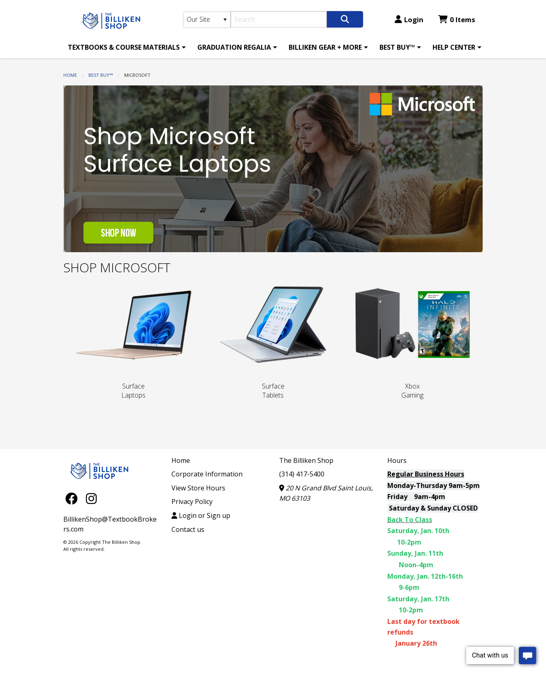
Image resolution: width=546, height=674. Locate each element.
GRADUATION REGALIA (234, 47)
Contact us (187, 529)
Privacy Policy (192, 501)
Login (409, 19)
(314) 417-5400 (301, 473)
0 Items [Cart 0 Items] (456, 19)
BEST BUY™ (397, 47)
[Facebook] (73, 498)
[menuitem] (125, 47)
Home (70, 75)
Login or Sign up (200, 515)
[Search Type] (207, 20)
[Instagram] (91, 498)
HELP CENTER (454, 47)
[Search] (279, 19)
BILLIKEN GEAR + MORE (325, 47)
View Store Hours (198, 487)
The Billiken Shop (306, 460)
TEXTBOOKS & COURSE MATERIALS (124, 47)
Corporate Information (207, 473)
